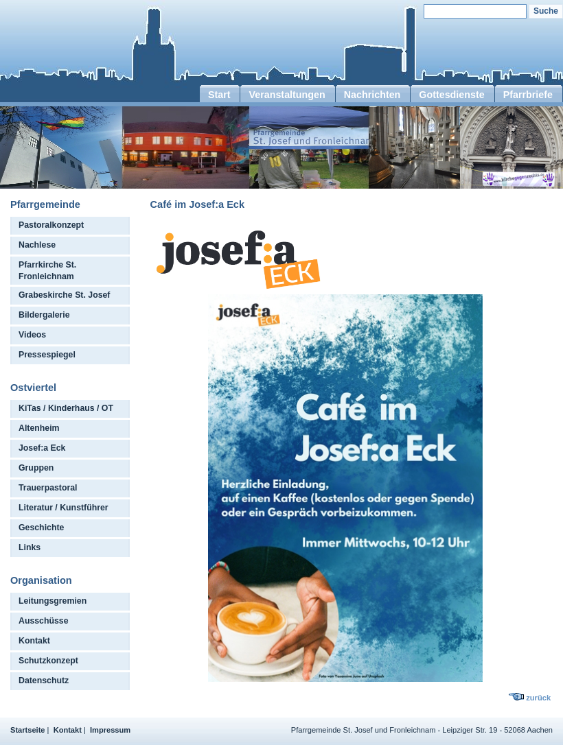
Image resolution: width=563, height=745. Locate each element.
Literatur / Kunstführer (63, 507)
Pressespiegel (47, 354)
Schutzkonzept (48, 660)
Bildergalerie (44, 315)
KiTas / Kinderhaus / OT (66, 408)
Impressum (110, 730)
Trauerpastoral (48, 488)
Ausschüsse (44, 621)
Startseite (27, 730)
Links (30, 547)
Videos (32, 335)
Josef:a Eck (42, 448)
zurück (538, 698)
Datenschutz (44, 680)
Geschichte (41, 527)
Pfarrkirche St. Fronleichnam (47, 270)
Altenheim (39, 428)
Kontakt (34, 641)
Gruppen (36, 468)
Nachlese (37, 245)
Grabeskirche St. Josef (64, 295)
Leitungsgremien (53, 601)
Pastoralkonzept (51, 225)
